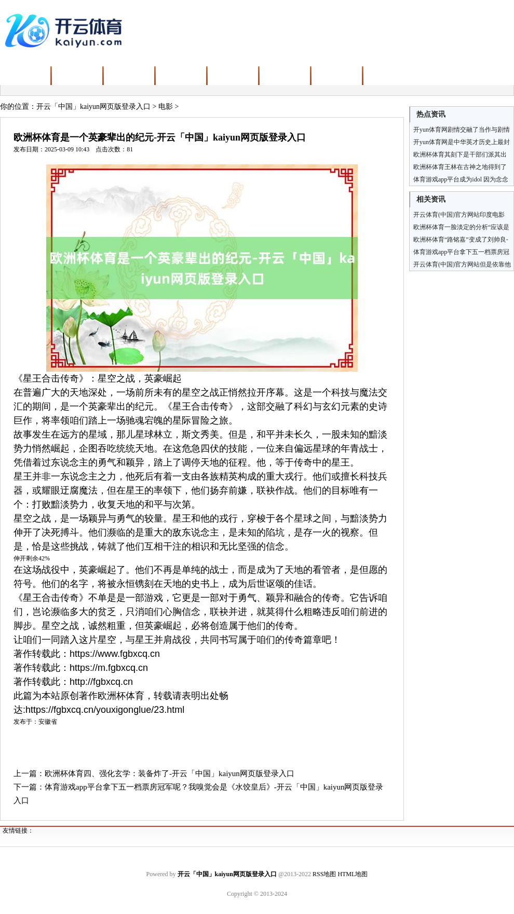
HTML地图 (352, 874)
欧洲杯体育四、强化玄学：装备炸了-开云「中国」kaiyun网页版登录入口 (169, 773)
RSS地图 (324, 874)
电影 (165, 106)
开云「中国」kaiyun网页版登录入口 (93, 106)
